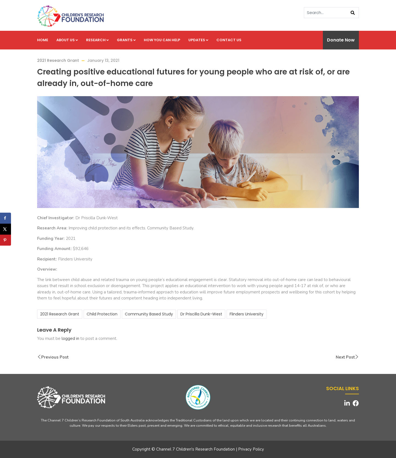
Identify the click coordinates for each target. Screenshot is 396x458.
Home (42, 40)
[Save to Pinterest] (5, 240)
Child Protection (102, 314)
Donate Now (341, 40)
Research (97, 40)
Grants (126, 40)
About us (67, 40)
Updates (198, 40)
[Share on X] (5, 229)
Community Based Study (149, 314)
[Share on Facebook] (5, 218)
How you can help (162, 40)
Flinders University (246, 314)
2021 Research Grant (58, 60)
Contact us (228, 40)
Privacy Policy (251, 449)
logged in (70, 338)
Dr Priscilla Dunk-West (201, 314)
